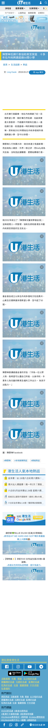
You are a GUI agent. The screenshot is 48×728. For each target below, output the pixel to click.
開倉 (20, 679)
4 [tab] (26, 18)
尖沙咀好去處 (29, 679)
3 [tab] (23, 18)
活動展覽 (5, 679)
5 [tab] (28, 18)
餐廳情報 (24, 685)
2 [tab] (21, 18)
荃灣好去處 (33, 682)
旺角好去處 (6, 685)
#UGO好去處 (7, 711)
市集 (14, 679)
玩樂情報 (33, 8)
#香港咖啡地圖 (26, 714)
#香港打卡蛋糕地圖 (10, 714)
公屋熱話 (22, 13)
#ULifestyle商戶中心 (10, 720)
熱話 (25, 65)
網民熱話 (5, 697)
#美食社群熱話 (21, 711)
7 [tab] (23, 21)
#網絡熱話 (31, 720)
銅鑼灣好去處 (7, 682)
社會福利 (5, 688)
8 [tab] (26, 21)
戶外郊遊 (34, 685)
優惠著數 (19, 8)
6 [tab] (31, 18)
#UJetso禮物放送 (37, 717)
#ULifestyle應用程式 (10, 717)
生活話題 (15, 65)
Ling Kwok (12, 72)
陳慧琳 (8, 460)
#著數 (23, 720)
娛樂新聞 (32, 13)
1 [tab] (18, 18)
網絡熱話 (36, 460)
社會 (16, 685)
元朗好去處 (21, 682)
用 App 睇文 (38, 72)
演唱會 (8, 8)
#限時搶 (24, 717)
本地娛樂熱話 (21, 460)
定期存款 (42, 13)
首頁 (5, 65)
